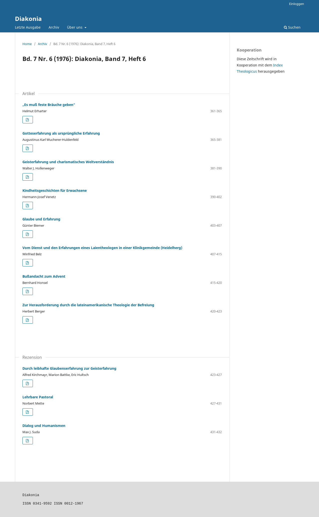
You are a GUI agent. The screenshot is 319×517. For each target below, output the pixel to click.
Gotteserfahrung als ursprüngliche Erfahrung (61, 133)
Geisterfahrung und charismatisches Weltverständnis (68, 161)
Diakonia (28, 18)
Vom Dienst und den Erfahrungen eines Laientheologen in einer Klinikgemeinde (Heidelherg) (102, 247)
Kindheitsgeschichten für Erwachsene (54, 190)
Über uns (75, 27)
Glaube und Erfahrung (41, 219)
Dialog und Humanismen (43, 425)
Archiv (54, 27)
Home (27, 44)
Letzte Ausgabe (28, 27)
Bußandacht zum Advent (43, 276)
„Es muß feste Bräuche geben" (48, 104)
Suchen (292, 27)
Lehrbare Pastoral (37, 397)
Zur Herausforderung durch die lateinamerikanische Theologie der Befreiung (88, 305)
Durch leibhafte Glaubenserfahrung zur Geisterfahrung (69, 368)
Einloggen (296, 3)
